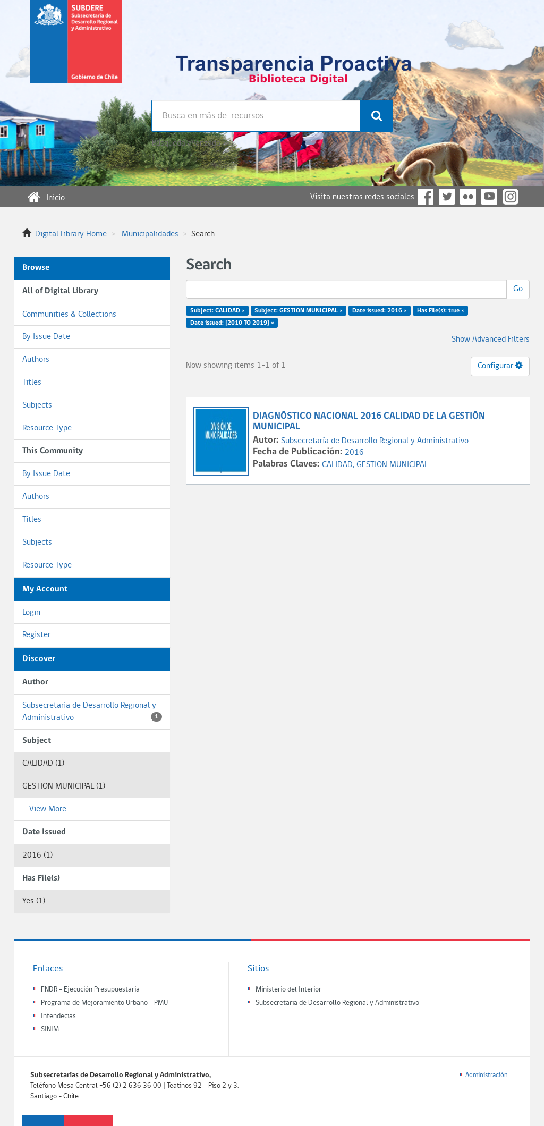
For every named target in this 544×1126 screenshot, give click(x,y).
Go (518, 289)
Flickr (468, 197)
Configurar (500, 365)
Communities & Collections (69, 314)
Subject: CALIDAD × (217, 311)
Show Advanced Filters (491, 339)
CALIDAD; (339, 465)
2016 (354, 452)
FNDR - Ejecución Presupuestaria (90, 990)
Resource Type (47, 428)
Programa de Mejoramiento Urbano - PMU (104, 1003)
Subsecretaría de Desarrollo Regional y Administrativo (92, 711)
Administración (486, 1075)
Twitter (447, 197)
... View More (44, 809)
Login (31, 612)
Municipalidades (150, 234)
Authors (35, 359)
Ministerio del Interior (288, 990)
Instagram (510, 197)
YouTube (489, 197)
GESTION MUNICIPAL (392, 465)
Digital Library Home (71, 234)
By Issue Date (46, 337)
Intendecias (58, 1016)
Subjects (37, 405)
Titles (31, 382)
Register (36, 635)
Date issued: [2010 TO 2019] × (232, 323)
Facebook (426, 197)
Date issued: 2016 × (379, 311)
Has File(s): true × (440, 311)
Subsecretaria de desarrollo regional (76, 50)
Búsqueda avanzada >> (190, 143)
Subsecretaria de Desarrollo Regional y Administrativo (337, 1003)
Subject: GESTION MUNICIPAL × (298, 311)
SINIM (50, 1030)
